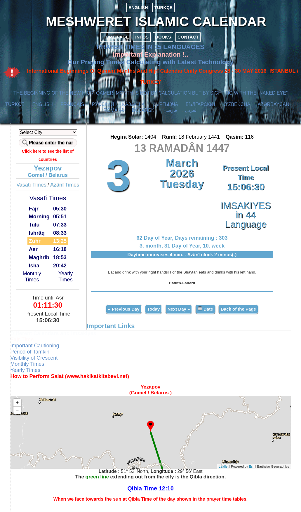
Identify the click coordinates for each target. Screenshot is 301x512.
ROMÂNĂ (113, 110)
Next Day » (179, 308)
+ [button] (17, 402)
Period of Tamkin (30, 352)
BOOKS (163, 36)
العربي (191, 110)
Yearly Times (65, 277)
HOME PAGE (115, 36)
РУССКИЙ (103, 104)
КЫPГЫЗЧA (165, 104)
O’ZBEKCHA (237, 104)
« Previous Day (124, 308)
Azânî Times (64, 185)
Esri (252, 466)
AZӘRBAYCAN (273, 104)
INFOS (142, 36)
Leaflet (223, 466)
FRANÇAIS (72, 104)
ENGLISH (138, 7)
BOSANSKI (144, 110)
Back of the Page (238, 308)
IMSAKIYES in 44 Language (246, 215)
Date (205, 308)
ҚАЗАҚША (133, 104)
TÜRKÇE (163, 7)
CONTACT (188, 36)
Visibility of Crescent (34, 358)
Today (153, 308)
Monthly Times (32, 277)
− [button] (17, 410)
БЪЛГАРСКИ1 (201, 104)
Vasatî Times (31, 185)
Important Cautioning (35, 346)
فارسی (170, 110)
